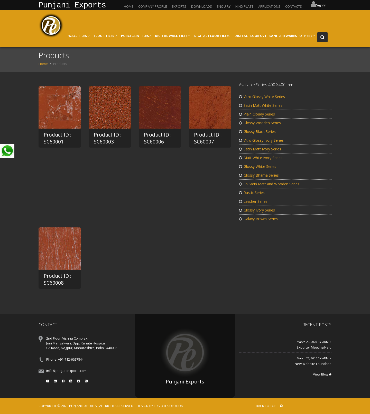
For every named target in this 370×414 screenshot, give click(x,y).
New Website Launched (313, 363)
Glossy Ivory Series (257, 210)
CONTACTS (293, 6)
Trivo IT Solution (168, 405)
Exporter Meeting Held (314, 347)
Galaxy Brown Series (258, 218)
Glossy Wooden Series (260, 122)
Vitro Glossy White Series (262, 96)
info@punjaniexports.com (66, 370)
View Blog (322, 374)
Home (43, 63)
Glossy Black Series (257, 131)
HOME (128, 6)
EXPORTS (179, 6)
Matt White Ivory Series (260, 157)
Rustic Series (252, 192)
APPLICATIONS (269, 6)
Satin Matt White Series (260, 105)
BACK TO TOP (269, 405)
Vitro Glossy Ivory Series (261, 140)
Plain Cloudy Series (257, 114)
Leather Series (253, 201)
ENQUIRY (223, 6)
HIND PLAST (244, 6)
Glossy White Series (257, 166)
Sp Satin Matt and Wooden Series (269, 183)
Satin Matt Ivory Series (260, 149)
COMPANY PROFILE (152, 6)
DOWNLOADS (201, 6)
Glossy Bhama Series (259, 175)
